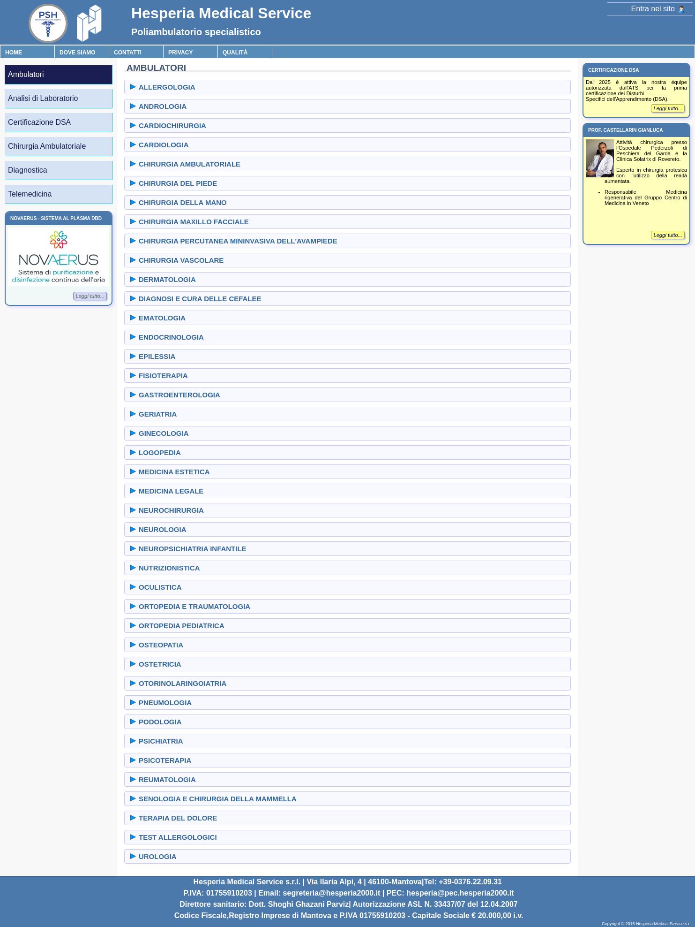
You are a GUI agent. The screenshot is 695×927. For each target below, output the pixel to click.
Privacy (180, 52)
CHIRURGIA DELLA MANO (183, 202)
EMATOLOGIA (162, 318)
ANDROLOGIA (163, 106)
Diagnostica (27, 170)
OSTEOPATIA (161, 645)
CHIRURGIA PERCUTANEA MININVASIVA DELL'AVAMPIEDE (238, 241)
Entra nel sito (658, 9)
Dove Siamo (78, 52)
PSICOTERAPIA (165, 760)
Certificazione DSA (39, 122)
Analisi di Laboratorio (43, 98)
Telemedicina (30, 194)
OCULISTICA (160, 587)
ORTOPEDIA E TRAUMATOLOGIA (194, 606)
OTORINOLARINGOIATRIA (182, 683)
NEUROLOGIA (162, 529)
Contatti (128, 52)
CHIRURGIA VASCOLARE (181, 260)
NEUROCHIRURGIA (171, 510)
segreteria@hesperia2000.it (332, 893)
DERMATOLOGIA (167, 279)
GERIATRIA (158, 414)
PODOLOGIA (160, 722)
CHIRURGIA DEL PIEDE (178, 183)
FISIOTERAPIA (163, 376)
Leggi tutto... (90, 296)
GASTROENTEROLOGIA (179, 395)
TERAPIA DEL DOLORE (178, 818)
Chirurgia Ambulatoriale (47, 146)
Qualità (235, 52)
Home (13, 52)
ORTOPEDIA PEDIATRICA (181, 626)
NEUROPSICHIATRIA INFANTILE (193, 549)
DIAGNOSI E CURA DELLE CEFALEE (200, 299)
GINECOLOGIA (163, 433)
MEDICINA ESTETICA (174, 472)
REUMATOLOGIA (167, 779)
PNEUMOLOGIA (165, 703)
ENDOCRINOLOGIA (171, 337)
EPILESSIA (157, 356)
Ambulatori (26, 74)
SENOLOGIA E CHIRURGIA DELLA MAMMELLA (218, 799)
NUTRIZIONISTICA (169, 568)
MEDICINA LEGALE (171, 491)
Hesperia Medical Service (221, 13)
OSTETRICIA (160, 664)
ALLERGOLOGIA (167, 87)
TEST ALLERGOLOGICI (178, 837)
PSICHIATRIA (161, 741)
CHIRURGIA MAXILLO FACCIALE (194, 222)
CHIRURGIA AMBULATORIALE (189, 164)
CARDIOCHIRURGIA (172, 125)
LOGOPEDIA (160, 452)
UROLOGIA (158, 856)
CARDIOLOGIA (163, 145)
